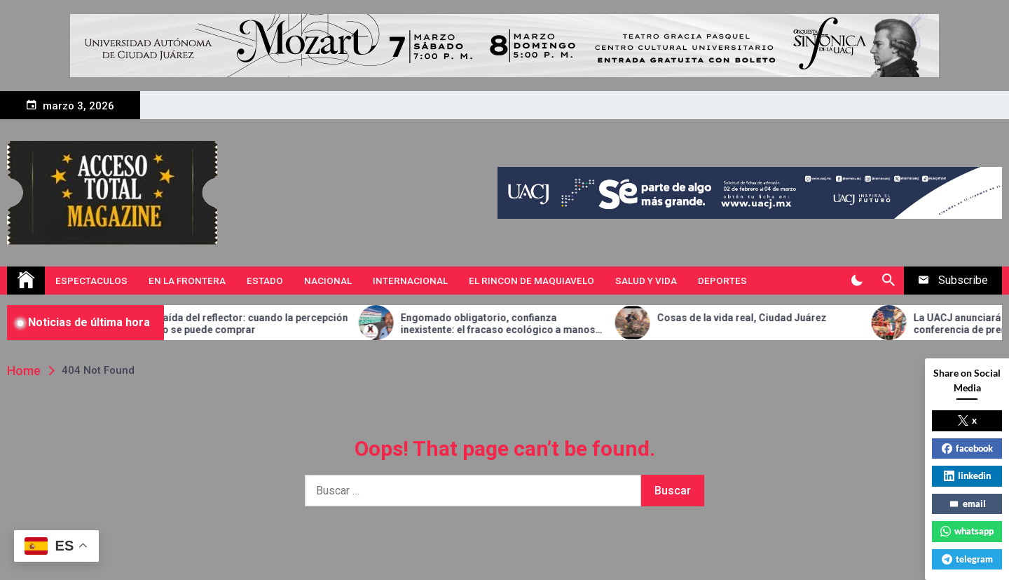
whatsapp (967, 531)
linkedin (967, 475)
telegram (967, 559)
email (967, 503)
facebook (967, 448)
